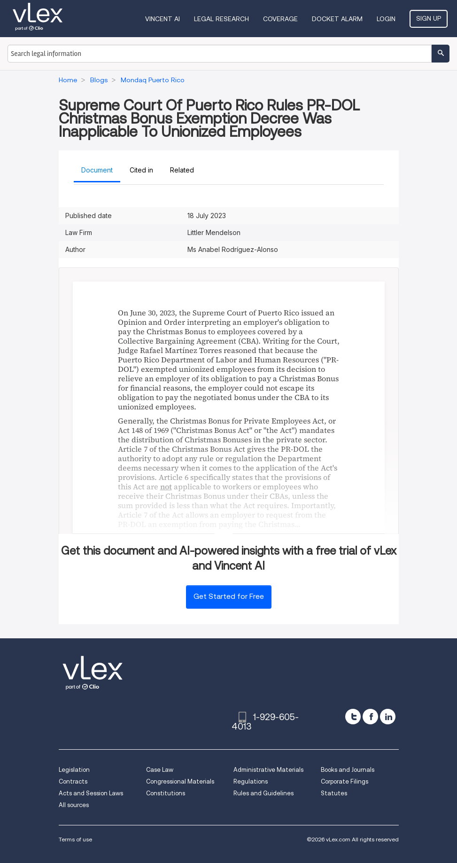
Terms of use (75, 839)
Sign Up (428, 18)
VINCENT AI (162, 19)
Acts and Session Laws (91, 793)
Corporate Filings (344, 781)
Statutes (334, 793)
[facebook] (370, 716)
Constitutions (165, 793)
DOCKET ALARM (337, 19)
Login (386, 19)
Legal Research (221, 19)
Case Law (159, 769)
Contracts (73, 781)
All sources (74, 804)
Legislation (74, 769)
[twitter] (353, 716)
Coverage (280, 19)
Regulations (250, 781)
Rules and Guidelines (263, 793)
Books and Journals (347, 769)
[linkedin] (387, 716)
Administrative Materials (268, 769)
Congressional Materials (180, 781)
